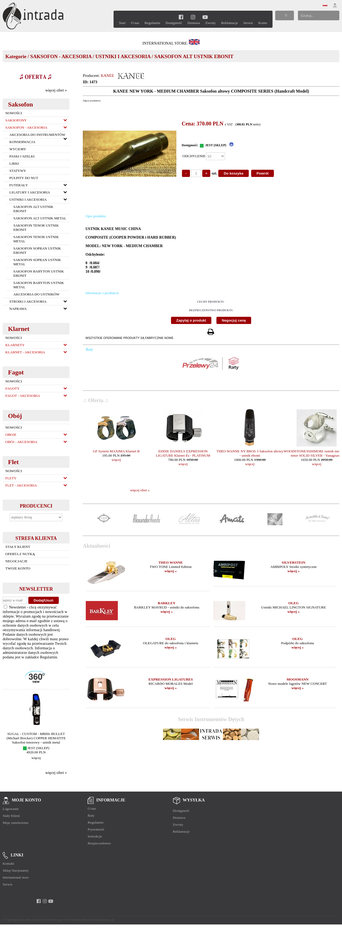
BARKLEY (167, 603)
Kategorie (15, 56)
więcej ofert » (56, 90)
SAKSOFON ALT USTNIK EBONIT (194, 56)
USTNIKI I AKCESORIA (122, 56)
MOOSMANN (297, 679)
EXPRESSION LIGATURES (171, 679)
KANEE (107, 75)
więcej (36, 758)
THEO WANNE (170, 562)
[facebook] (181, 17)
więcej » (171, 571)
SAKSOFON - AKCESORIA (60, 56)
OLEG (293, 603)
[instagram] (193, 17)
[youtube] (205, 17)
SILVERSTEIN (293, 562)
